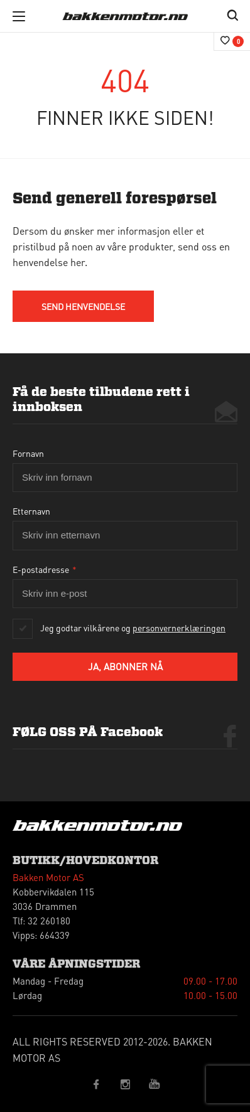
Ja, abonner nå (125, 666)
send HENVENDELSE (83, 306)
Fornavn (28, 453)
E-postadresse (45, 569)
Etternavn (31, 510)
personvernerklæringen (179, 627)
